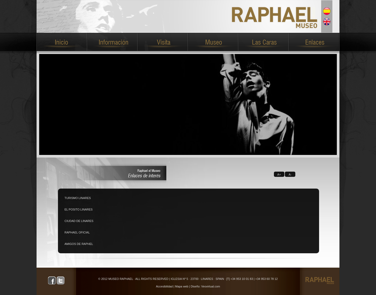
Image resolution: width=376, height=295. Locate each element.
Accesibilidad (164, 286)
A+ (279, 174)
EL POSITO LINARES (78, 209)
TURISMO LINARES (77, 198)
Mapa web (181, 286)
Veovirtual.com (210, 286)
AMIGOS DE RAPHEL (78, 243)
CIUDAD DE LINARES (78, 220)
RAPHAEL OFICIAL (77, 232)
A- (290, 174)
